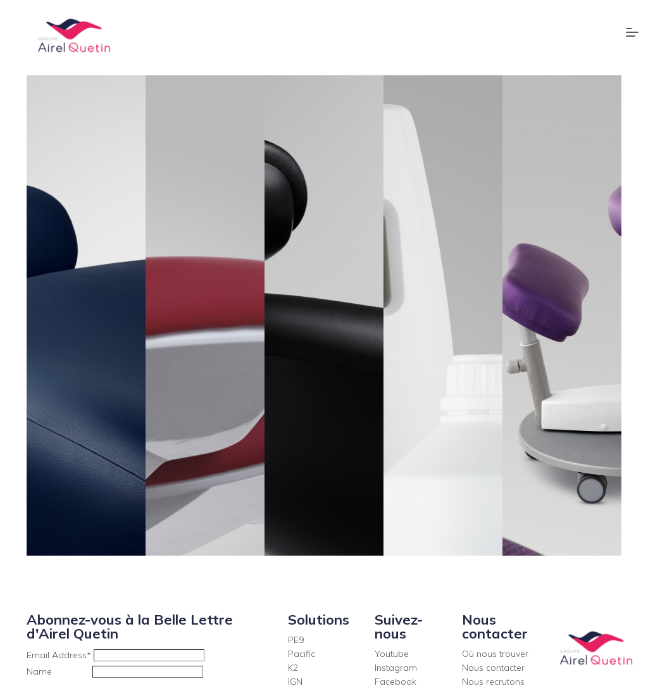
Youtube (392, 653)
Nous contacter (493, 667)
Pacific (301, 653)
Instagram (396, 667)
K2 (293, 667)
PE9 (296, 639)
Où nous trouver (495, 653)
